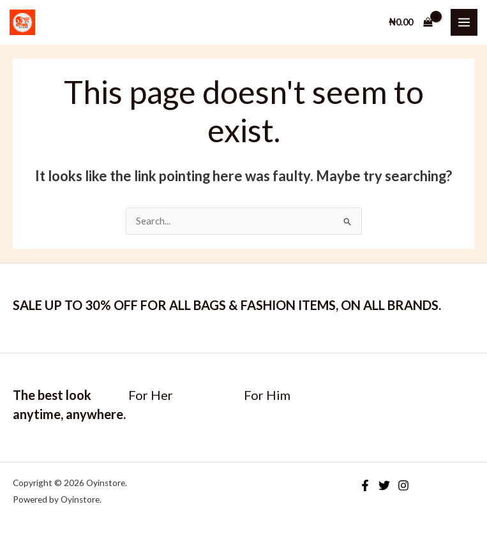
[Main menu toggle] (464, 22)
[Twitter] (384, 485)
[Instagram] (403, 485)
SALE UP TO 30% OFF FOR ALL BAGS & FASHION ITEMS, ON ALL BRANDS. (227, 305)
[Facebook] (365, 485)
